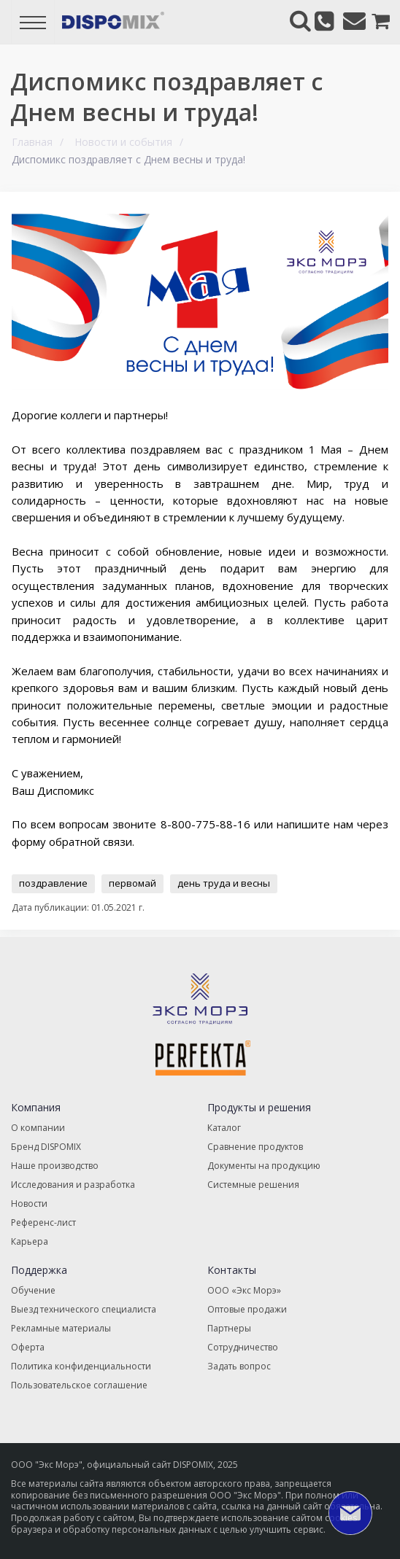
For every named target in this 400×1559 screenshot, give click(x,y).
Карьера (29, 1241)
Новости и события (123, 142)
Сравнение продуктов (255, 1146)
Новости (29, 1203)
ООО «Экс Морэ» (244, 1290)
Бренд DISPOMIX (46, 1146)
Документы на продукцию (263, 1165)
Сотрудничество (242, 1347)
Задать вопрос (239, 1366)
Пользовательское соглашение (79, 1385)
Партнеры (229, 1328)
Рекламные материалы (61, 1328)
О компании (38, 1127)
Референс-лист (43, 1222)
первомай (132, 883)
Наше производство (55, 1165)
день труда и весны (223, 883)
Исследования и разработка (73, 1184)
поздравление (53, 883)
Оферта (28, 1347)
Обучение (33, 1290)
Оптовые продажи (247, 1309)
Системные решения (253, 1184)
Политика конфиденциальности (81, 1366)
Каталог (224, 1127)
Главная (32, 142)
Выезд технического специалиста (83, 1309)
